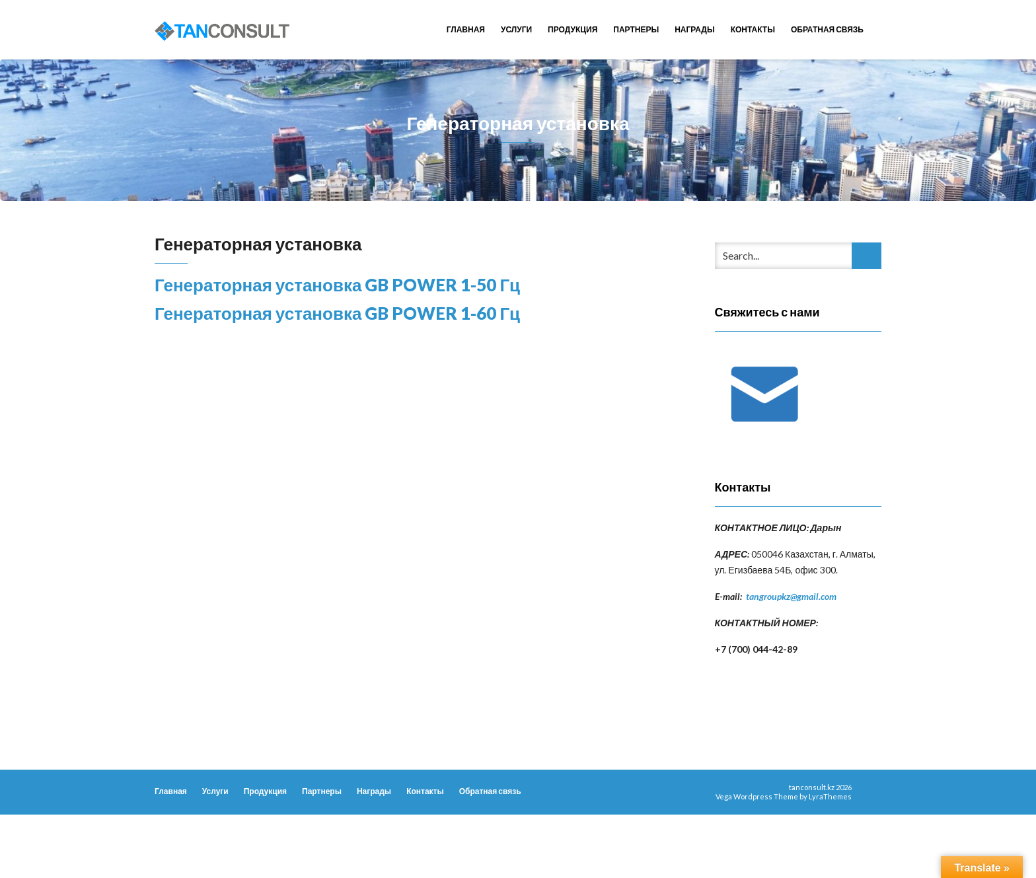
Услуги (516, 29)
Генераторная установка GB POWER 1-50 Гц (337, 284)
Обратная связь (827, 29)
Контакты (753, 29)
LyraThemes (830, 796)
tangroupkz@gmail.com (791, 596)
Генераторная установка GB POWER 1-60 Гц (337, 313)
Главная (466, 29)
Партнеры (636, 29)
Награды (695, 29)
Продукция (572, 29)
